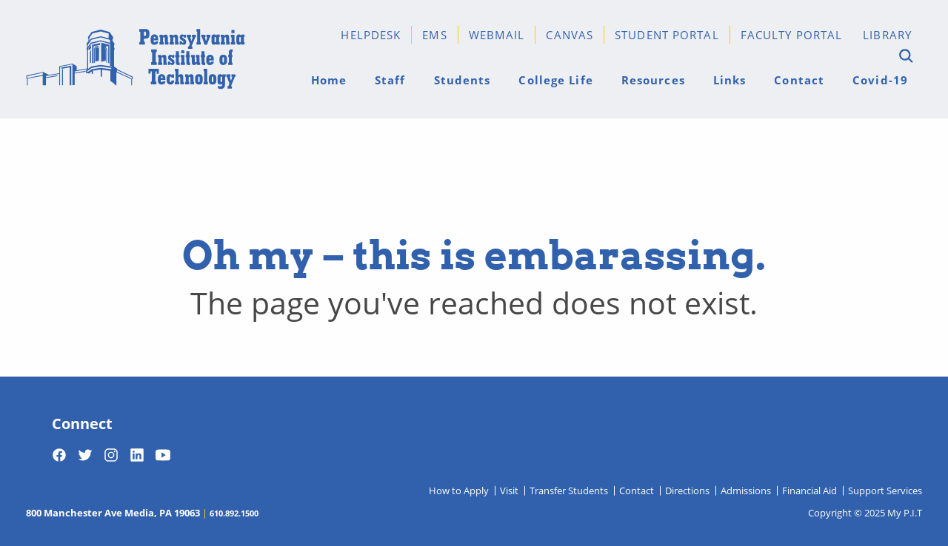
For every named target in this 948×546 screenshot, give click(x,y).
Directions (687, 490)
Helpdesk (371, 34)
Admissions (746, 490)
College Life (555, 79)
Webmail (497, 34)
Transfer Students (569, 490)
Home (329, 79)
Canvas (569, 34)
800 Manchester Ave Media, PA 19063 (113, 512)
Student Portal (667, 34)
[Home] (135, 59)
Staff (390, 79)
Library (887, 34)
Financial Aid (809, 490)
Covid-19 (880, 79)
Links (730, 79)
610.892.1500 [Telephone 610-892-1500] (234, 513)
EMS (434, 34)
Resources (653, 79)
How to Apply (459, 490)
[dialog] (903, 501)
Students (462, 79)
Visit (509, 490)
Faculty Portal (792, 34)
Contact (799, 79)
